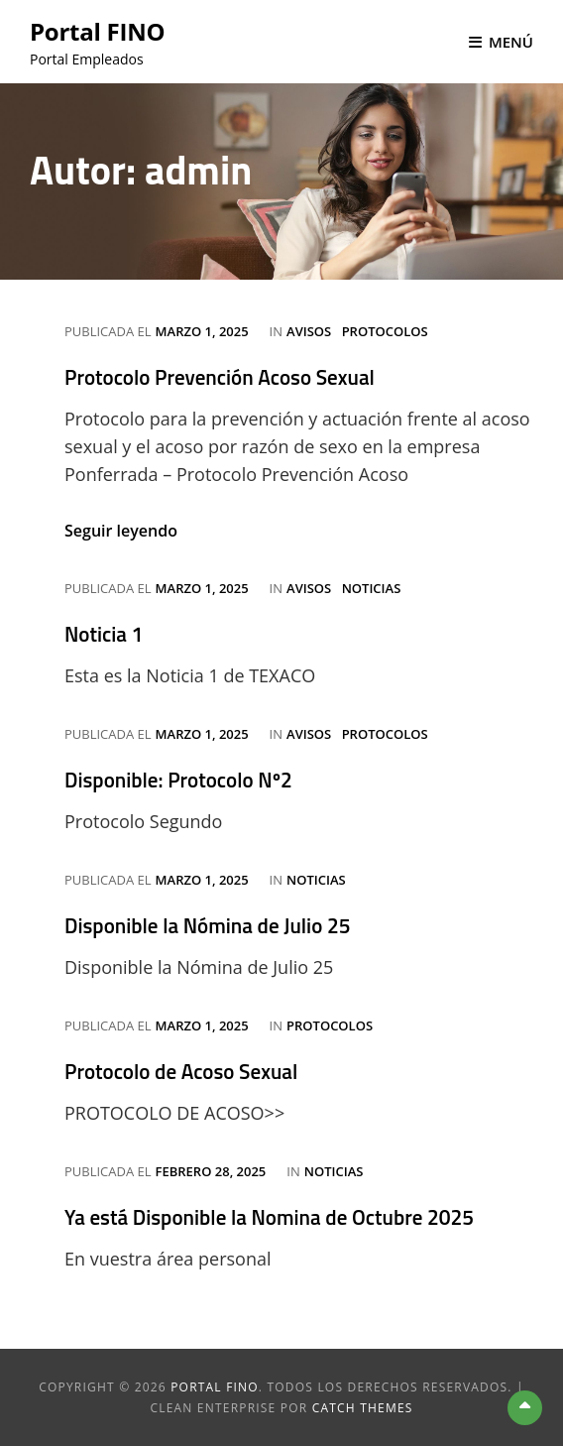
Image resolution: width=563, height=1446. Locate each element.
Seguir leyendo (120, 531)
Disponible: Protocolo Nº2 (178, 779)
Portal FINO (97, 31)
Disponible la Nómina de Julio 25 (207, 925)
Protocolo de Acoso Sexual (180, 1071)
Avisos (308, 331)
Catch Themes (362, 1407)
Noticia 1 (103, 634)
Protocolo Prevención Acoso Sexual (219, 377)
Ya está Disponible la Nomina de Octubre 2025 (269, 1217)
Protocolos (385, 331)
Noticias (371, 588)
